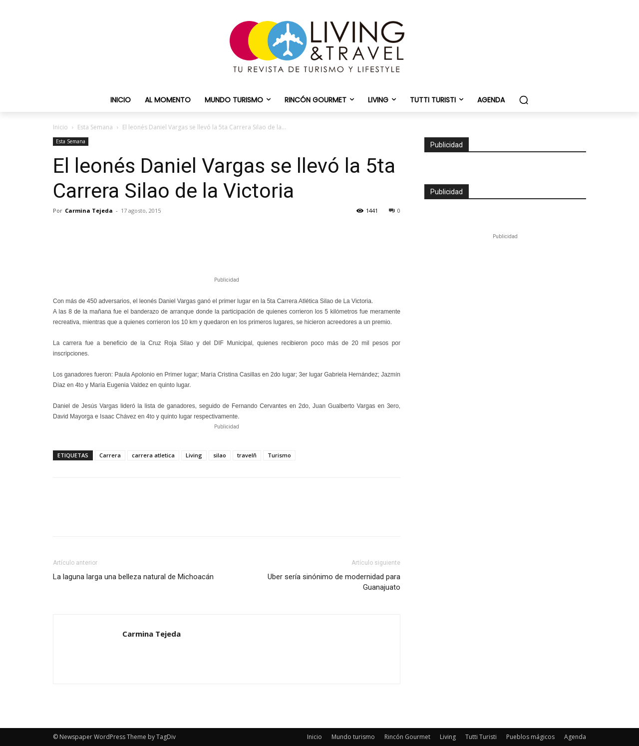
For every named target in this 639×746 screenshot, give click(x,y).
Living (194, 455)
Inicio (60, 127)
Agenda (575, 737)
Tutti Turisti (481, 737)
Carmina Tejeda (89, 210)
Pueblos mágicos (530, 737)
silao (219, 455)
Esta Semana (95, 127)
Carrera (110, 455)
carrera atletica (153, 455)
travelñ (247, 455)
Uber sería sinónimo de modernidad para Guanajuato (334, 582)
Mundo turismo (353, 737)
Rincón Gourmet (407, 737)
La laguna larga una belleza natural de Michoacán (133, 576)
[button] (524, 100)
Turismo (279, 455)
